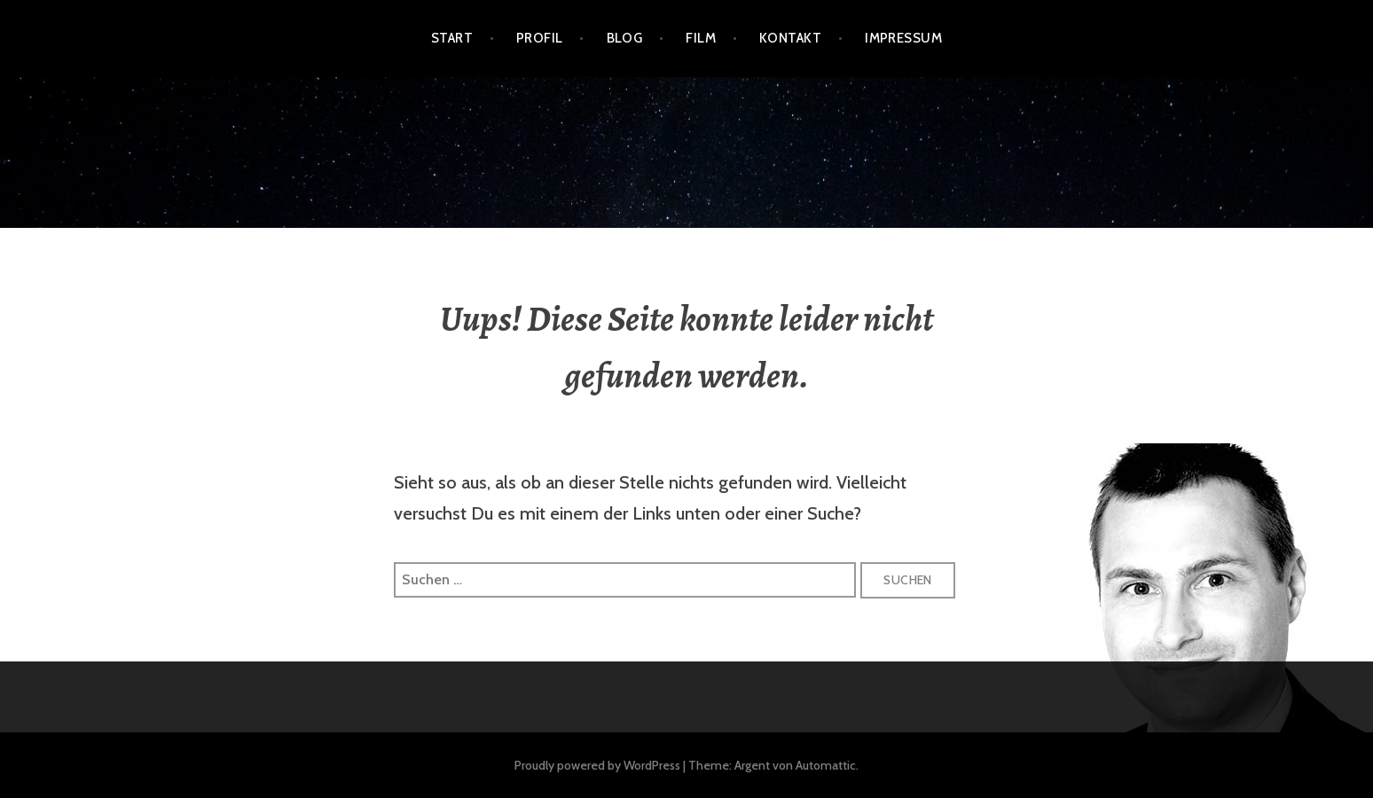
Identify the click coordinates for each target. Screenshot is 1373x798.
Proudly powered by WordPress (597, 765)
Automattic (826, 765)
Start (452, 38)
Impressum (903, 38)
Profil (539, 38)
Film (701, 38)
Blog (625, 38)
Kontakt (790, 38)
